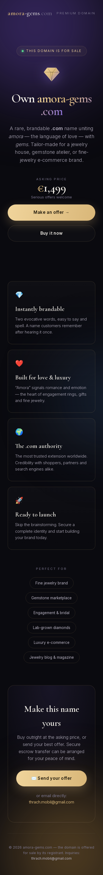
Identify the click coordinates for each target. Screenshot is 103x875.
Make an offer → (51, 212)
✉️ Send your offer (51, 778)
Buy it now (51, 233)
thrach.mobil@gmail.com (51, 802)
